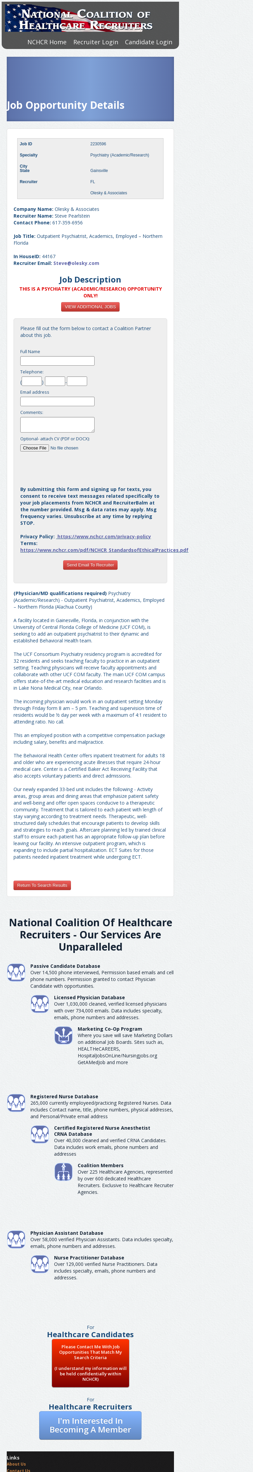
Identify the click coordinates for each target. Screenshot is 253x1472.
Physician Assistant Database (66, 1233)
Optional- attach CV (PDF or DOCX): (55, 439)
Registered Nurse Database (64, 1096)
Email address (34, 392)
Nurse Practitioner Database (89, 1257)
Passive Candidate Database (65, 966)
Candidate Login (148, 42)
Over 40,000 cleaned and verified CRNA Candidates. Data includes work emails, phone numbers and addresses (110, 1147)
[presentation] (90, 466)
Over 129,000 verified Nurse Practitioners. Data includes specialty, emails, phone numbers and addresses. (105, 1271)
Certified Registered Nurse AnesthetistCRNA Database (102, 1131)
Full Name (30, 351)
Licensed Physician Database (89, 997)
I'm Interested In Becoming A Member (90, 1425)
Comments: (31, 412)
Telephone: (32, 372)
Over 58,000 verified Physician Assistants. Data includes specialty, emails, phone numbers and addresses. (101, 1242)
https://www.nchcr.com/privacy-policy (104, 536)
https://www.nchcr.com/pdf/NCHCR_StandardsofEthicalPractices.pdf (104, 550)
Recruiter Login (95, 42)
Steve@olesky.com (76, 263)
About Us (16, 1464)
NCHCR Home (47, 42)
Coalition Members (101, 1165)
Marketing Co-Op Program (110, 1029)
